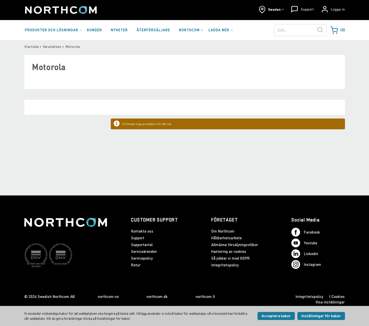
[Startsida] (60, 10)
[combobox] (300, 30)
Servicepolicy (142, 258)
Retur (136, 265)
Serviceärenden (144, 251)
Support (307, 9)
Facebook (305, 232)
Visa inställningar (330, 302)
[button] (271, 10)
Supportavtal (142, 244)
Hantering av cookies (228, 251)
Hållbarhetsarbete (226, 238)
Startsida (31, 46)
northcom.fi (205, 296)
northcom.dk (157, 296)
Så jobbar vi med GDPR (230, 258)
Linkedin (304, 253)
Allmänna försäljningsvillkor (234, 244)
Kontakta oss (142, 231)
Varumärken (52, 46)
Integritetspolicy (225, 265)
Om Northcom (222, 231)
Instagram (306, 264)
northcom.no (108, 296)
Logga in (338, 9)
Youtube (304, 243)
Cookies (338, 296)
